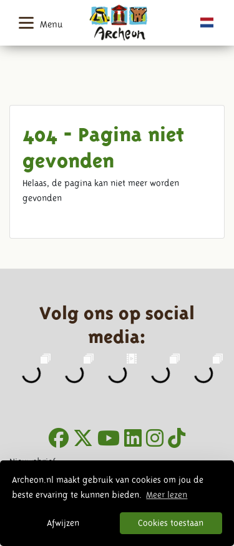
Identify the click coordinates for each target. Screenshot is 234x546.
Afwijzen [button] (63, 523)
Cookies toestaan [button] (170, 523)
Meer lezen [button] (166, 495)
